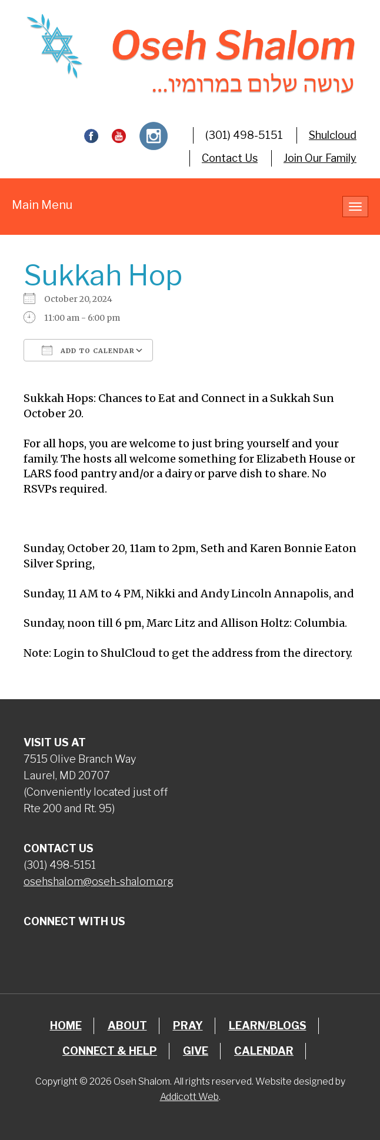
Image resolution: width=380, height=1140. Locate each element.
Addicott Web (189, 1096)
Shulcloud (332, 135)
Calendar (264, 1051)
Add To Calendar (88, 350)
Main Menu (42, 205)
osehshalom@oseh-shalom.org (99, 881)
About (127, 1025)
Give (195, 1051)
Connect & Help (109, 1051)
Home (66, 1025)
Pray (188, 1025)
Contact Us (230, 158)
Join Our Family (320, 158)
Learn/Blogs (267, 1025)
